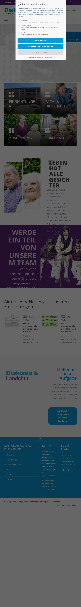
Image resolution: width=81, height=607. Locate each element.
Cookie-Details (48, 57)
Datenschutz (32, 57)
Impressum (40, 57)
